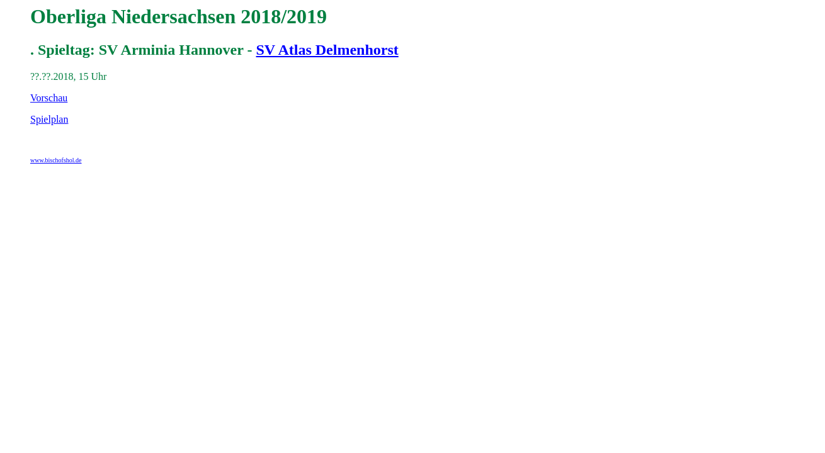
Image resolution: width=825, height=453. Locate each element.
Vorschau (48, 97)
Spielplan (49, 119)
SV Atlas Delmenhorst (327, 50)
